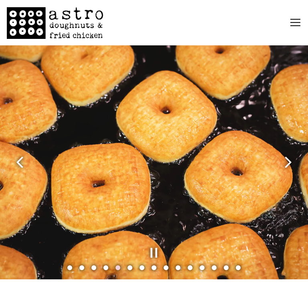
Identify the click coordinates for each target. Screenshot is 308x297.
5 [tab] (118, 267)
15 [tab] (238, 267)
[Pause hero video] (154, 252)
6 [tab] (130, 267)
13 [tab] (214, 267)
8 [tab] (154, 267)
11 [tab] (190, 267)
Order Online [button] (154, 286)
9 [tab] (166, 267)
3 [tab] (94, 267)
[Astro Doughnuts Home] (55, 22)
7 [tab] (142, 267)
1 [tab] (70, 267)
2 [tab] (82, 267)
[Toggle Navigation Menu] (295, 23)
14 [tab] (226, 267)
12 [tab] (202, 267)
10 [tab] (178, 267)
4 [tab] (106, 267)
